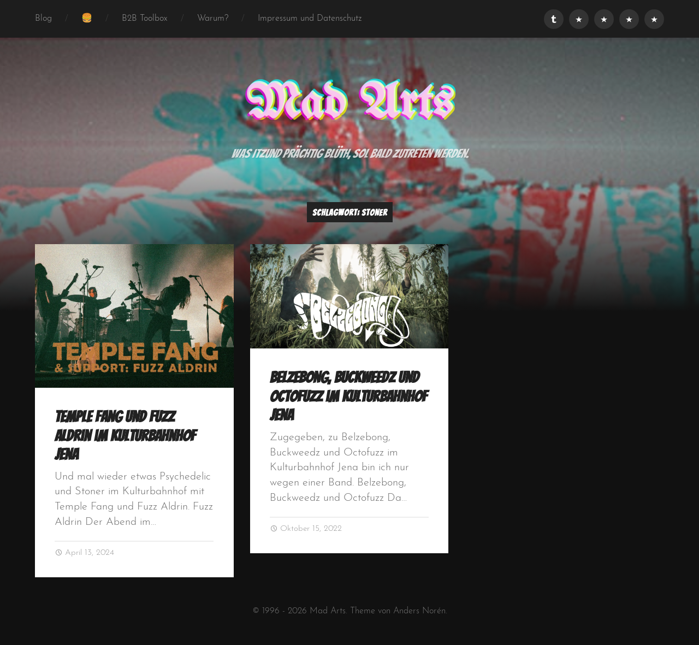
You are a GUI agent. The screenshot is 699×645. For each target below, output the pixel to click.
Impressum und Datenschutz (310, 18)
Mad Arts (349, 104)
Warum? (212, 18)
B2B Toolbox (145, 18)
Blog (43, 18)
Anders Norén (419, 611)
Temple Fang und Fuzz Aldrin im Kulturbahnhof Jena (125, 436)
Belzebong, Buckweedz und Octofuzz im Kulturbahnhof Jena (348, 396)
